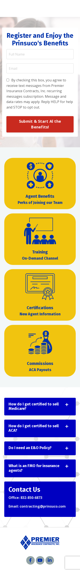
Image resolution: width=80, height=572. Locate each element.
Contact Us (24, 489)
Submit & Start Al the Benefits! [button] (40, 124)
